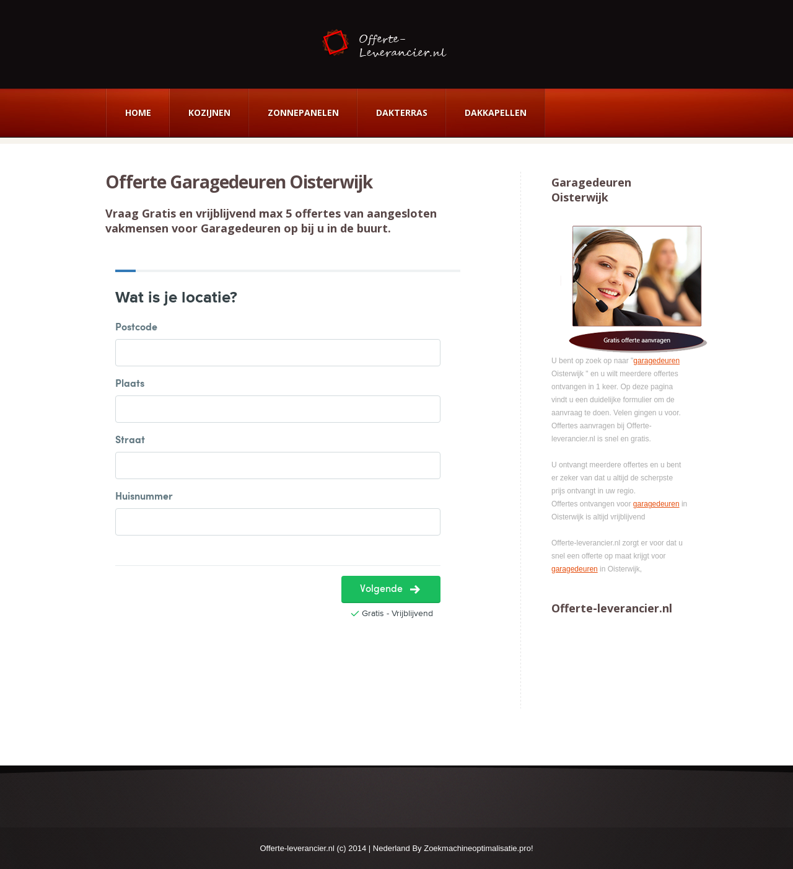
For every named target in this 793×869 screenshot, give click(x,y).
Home (138, 112)
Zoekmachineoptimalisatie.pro (477, 848)
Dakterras (401, 112)
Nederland (391, 848)
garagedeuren (656, 360)
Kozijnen (209, 112)
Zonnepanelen (303, 112)
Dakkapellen (496, 112)
